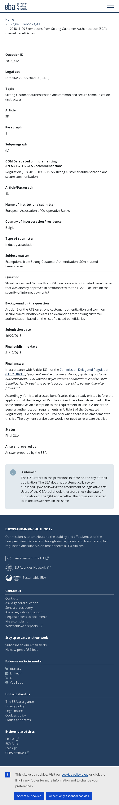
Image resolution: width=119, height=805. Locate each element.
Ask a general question (21, 603)
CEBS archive (14, 753)
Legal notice (14, 711)
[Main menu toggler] (110, 7)
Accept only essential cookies (69, 796)
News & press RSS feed (21, 650)
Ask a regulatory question (23, 612)
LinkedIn (16, 673)
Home (9, 19)
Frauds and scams (18, 720)
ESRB (9, 748)
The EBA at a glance (19, 702)
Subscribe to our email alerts (26, 645)
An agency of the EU (24, 558)
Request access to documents (26, 617)
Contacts (11, 598)
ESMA (9, 744)
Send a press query (19, 607)
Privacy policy (14, 706)
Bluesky (15, 669)
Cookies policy (15, 715)
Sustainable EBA (25, 577)
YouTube (16, 682)
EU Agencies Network (25, 567)
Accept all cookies (29, 796)
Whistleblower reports (21, 626)
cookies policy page (75, 774)
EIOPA (9, 739)
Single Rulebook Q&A (25, 24)
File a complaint (16, 621)
